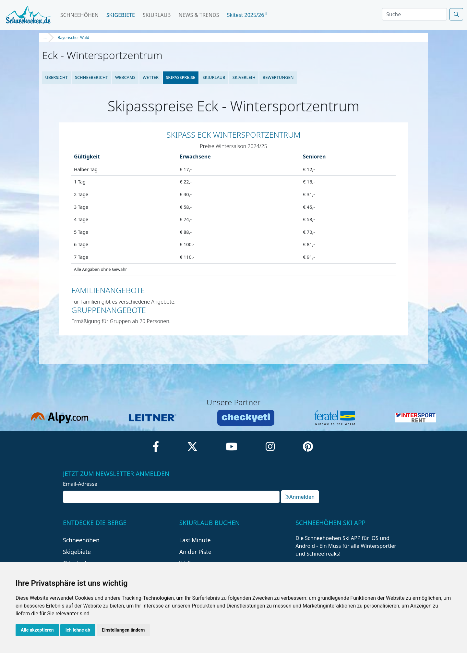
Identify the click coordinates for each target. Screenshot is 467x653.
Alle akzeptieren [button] (37, 630)
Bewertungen (278, 77)
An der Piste (195, 552)
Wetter (151, 77)
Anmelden (300, 496)
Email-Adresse (80, 483)
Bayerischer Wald (73, 37)
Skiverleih (244, 77)
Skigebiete (120, 15)
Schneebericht (91, 77)
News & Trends (199, 15)
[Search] (414, 14)
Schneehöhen (79, 15)
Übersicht (56, 77)
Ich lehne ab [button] (78, 630)
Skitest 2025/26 (247, 15)
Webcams (125, 77)
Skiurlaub (157, 15)
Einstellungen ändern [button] (123, 630)
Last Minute (195, 540)
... (45, 37)
